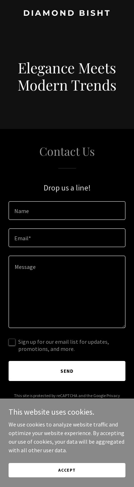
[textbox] (67, 210)
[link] (67, 13)
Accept (66, 470)
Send (67, 371)
